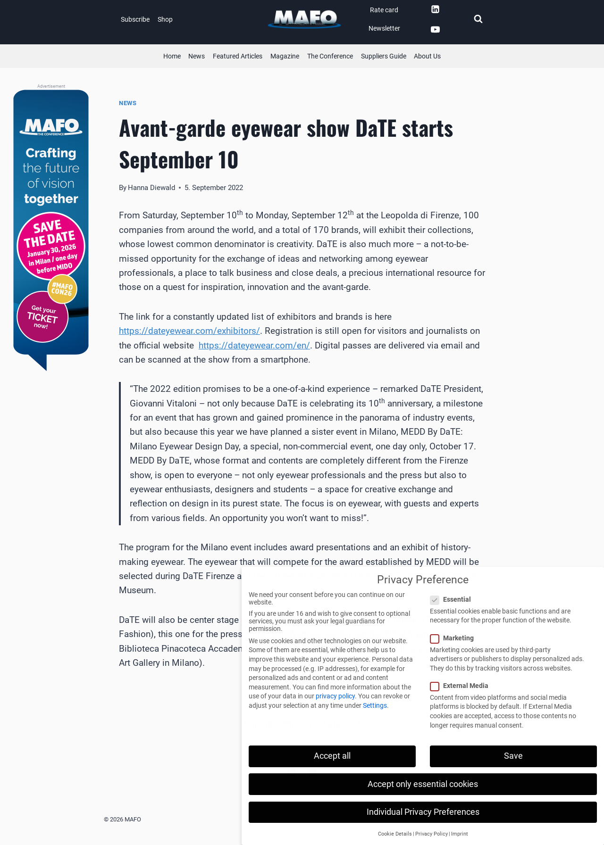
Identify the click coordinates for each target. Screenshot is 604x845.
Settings (375, 705)
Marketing (455, 638)
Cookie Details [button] (395, 834)
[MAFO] (304, 19)
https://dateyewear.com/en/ (254, 345)
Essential (453, 599)
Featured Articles (237, 56)
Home (172, 56)
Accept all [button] (332, 756)
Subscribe (135, 19)
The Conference (330, 56)
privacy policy (335, 696)
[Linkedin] (435, 9)
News (196, 56)
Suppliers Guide (383, 56)
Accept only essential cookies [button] (423, 784)
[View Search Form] (478, 19)
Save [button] (513, 756)
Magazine (284, 56)
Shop (165, 19)
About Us (427, 56)
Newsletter (384, 28)
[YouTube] (435, 30)
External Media (462, 685)
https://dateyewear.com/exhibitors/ (189, 330)
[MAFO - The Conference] (51, 231)
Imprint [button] (459, 834)
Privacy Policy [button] (431, 834)
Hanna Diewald (151, 187)
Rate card (384, 10)
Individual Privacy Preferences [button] (423, 812)
